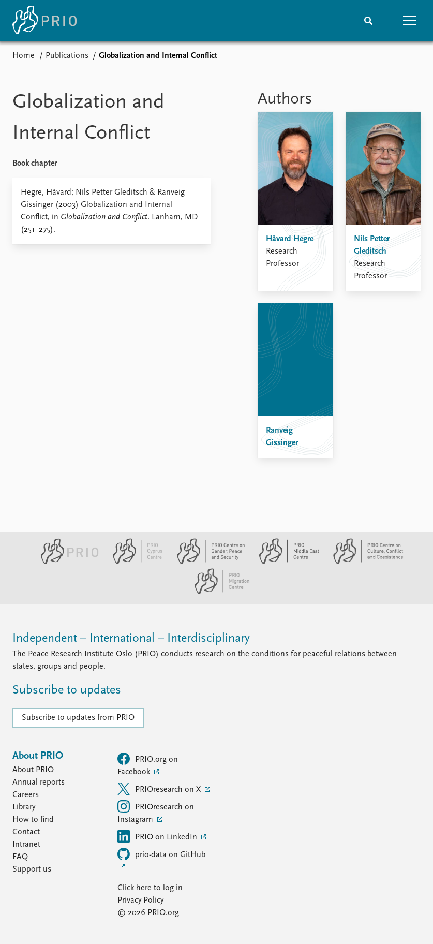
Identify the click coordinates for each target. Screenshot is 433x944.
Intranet (26, 844)
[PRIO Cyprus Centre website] (133, 562)
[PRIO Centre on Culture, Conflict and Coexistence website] (363, 562)
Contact (26, 832)
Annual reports (38, 782)
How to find (33, 820)
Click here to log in (150, 888)
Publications (67, 56)
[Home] (44, 20)
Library (23, 807)
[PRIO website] (65, 562)
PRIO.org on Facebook (147, 764)
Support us (31, 869)
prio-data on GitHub (161, 854)
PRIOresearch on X (160, 789)
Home (23, 56)
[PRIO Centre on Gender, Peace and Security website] (207, 562)
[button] (409, 20)
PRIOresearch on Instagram (155, 812)
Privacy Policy (140, 900)
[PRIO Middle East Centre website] (285, 562)
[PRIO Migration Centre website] (216, 592)
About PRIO (33, 770)
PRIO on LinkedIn (158, 836)
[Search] (368, 20)
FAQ (20, 857)
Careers (25, 795)
